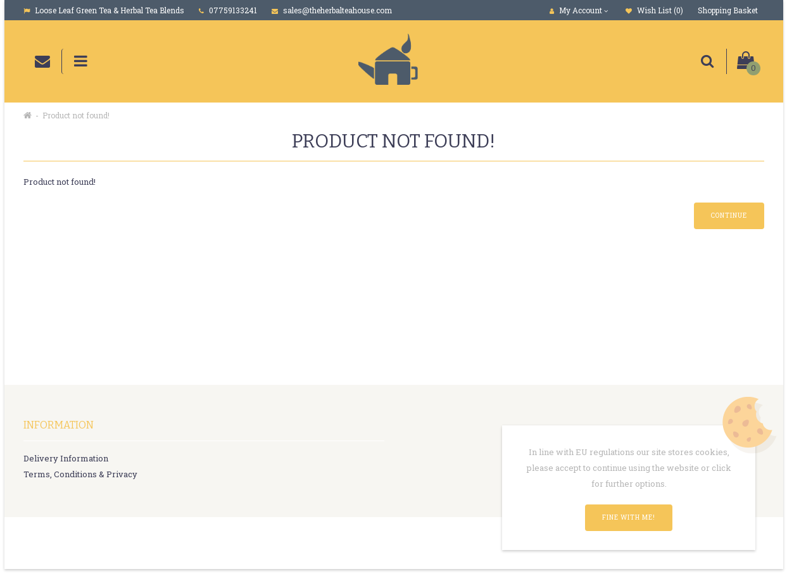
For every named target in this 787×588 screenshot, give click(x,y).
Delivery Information (65, 458)
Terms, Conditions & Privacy (80, 474)
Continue (729, 215)
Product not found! (76, 115)
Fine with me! (628, 517)
